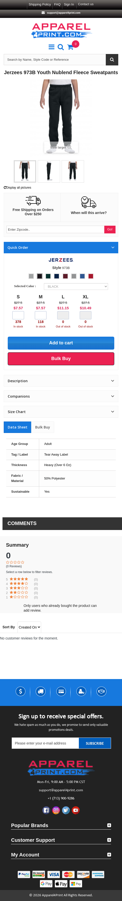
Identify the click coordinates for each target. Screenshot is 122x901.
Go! (110, 229)
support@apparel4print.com (63, 12)
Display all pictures (17, 187)
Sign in (69, 4)
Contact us (86, 4)
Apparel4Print (52, 895)
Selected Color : (25, 286)
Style (56, 267)
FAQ (57, 4)
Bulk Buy (42, 427)
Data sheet (17, 427)
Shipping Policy (40, 4)
